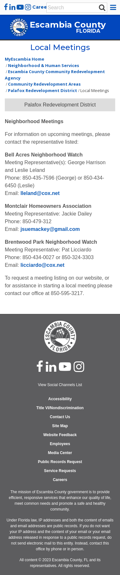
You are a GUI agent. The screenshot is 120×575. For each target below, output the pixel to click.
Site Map (60, 426)
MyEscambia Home (24, 59)
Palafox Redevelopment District (42, 90)
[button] (114, 7)
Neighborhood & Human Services (43, 65)
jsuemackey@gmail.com (50, 229)
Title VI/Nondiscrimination (60, 408)
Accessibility (60, 399)
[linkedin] (12, 7)
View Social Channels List (60, 385)
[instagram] (28, 7)
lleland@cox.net (40, 193)
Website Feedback (59, 435)
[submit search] (102, 7)
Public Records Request (60, 462)
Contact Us (60, 417)
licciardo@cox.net (42, 265)
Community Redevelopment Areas (44, 84)
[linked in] (51, 366)
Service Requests (60, 471)
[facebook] (6, 7)
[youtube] (20, 7)
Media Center (60, 453)
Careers (42, 7)
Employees (60, 444)
